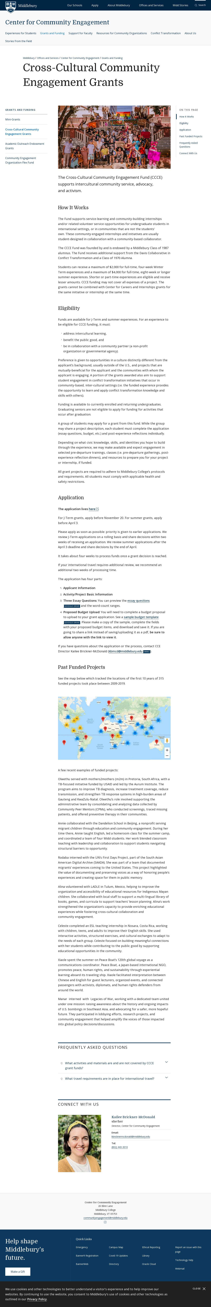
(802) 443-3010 (120, 1147)
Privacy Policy (37, 1299)
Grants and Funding (52, 33)
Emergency (82, 1247)
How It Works (186, 116)
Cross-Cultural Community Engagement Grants (22, 132)
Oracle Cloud (149, 1264)
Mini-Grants (12, 119)
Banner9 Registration (87, 1255)
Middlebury (29, 58)
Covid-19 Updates (118, 1255)
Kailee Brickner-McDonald (133, 1117)
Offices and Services (162, 5)
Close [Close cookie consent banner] (199, 1288)
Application (185, 129)
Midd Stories (184, 5)
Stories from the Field (18, 41)
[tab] (114, 1065)
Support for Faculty (80, 33)
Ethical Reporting (151, 1247)
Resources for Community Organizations (121, 33)
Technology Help (184, 1260)
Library (145, 1255)
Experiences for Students (20, 33)
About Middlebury (138, 5)
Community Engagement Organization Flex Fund (20, 160)
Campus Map (116, 1247)
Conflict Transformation (166, 33)
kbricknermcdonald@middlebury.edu (131, 1136)
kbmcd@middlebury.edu (126, 651)
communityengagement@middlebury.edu (105, 1217)
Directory (114, 1264)
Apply (122, 5)
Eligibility (183, 123)
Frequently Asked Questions (188, 144)
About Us (190, 33)
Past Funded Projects (190, 136)
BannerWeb (82, 1264)
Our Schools (108, 5)
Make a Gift (18, 1271)
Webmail (179, 1268)
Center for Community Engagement (57, 22)
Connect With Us (188, 153)
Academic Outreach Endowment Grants (24, 146)
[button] (200, 5)
